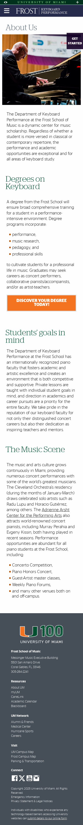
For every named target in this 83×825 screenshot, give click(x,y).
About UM (17, 687)
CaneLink (17, 696)
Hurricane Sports (22, 731)
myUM (15, 692)
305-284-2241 (19, 671)
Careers (16, 735)
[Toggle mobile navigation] (7, 10)
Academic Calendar (24, 701)
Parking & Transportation (27, 761)
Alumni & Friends (22, 722)
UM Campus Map (22, 752)
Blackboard (18, 706)
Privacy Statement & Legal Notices (32, 801)
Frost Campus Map (23, 756)
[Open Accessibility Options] (5, 2)
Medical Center (21, 726)
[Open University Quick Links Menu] (77, 2)
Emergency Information (25, 797)
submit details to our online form (47, 818)
